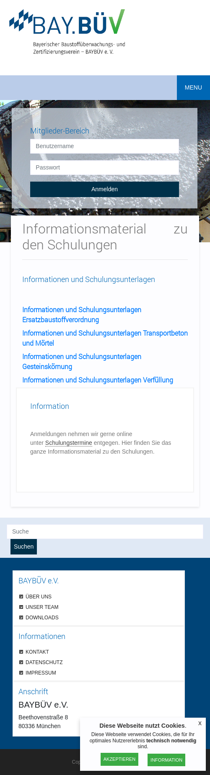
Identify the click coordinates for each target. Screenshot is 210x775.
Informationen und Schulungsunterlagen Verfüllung (97, 379)
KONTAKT (37, 651)
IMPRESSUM (41, 672)
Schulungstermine (68, 442)
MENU (193, 87)
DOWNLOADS (42, 617)
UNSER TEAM (42, 607)
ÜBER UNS (39, 596)
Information (166, 759)
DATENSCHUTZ (44, 662)
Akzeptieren (119, 759)
